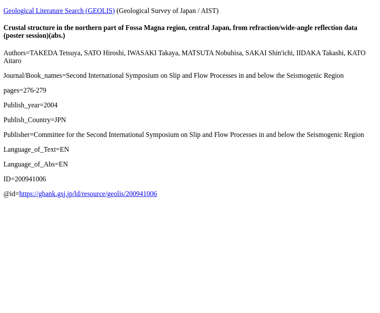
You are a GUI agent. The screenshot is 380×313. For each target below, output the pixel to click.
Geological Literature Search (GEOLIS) (59, 10)
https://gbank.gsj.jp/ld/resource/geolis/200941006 (88, 193)
